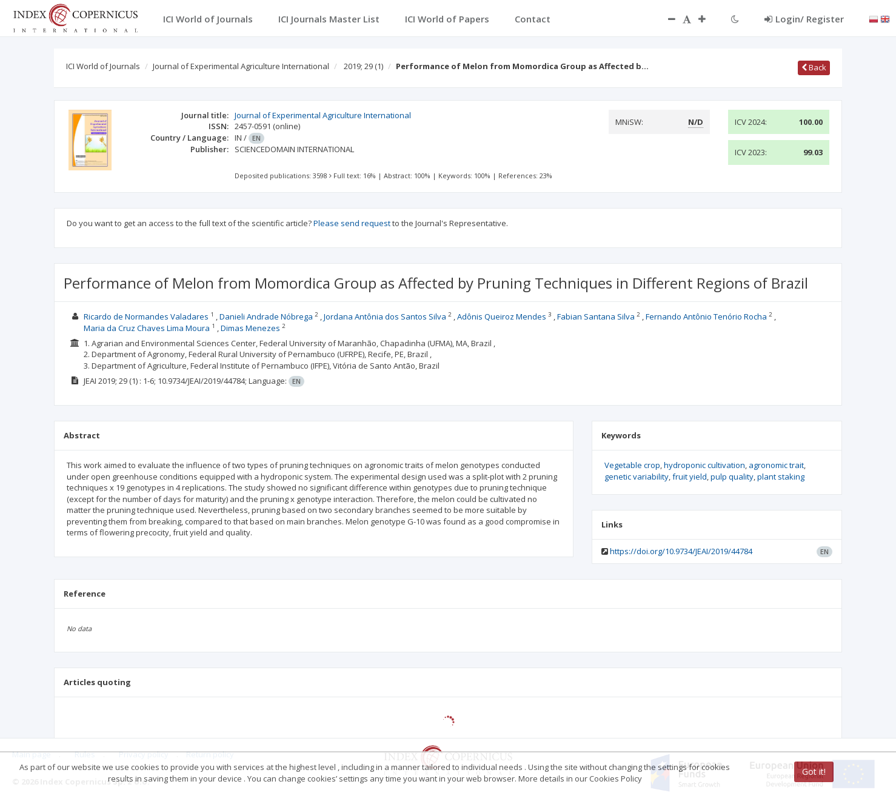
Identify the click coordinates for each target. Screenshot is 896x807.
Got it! (814, 771)
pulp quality (732, 476)
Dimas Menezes (250, 328)
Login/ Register (804, 19)
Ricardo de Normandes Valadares (146, 316)
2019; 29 (363, 66)
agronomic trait (776, 465)
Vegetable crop (632, 465)
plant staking (780, 476)
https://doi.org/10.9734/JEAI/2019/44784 (681, 551)
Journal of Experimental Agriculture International (241, 66)
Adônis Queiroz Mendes (501, 316)
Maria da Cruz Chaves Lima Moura (147, 328)
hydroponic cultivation (704, 465)
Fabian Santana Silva (596, 316)
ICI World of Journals (103, 66)
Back (813, 67)
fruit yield (689, 476)
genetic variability (636, 476)
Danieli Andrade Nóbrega (266, 316)
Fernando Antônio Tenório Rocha (706, 316)
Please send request (351, 223)
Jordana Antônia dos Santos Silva (385, 316)
